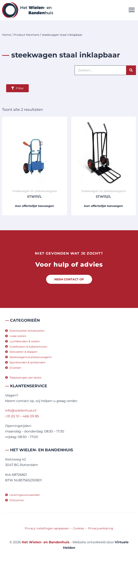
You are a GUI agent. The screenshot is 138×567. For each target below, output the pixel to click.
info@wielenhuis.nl (20, 410)
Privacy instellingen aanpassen (47, 528)
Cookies (78, 528)
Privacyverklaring (100, 528)
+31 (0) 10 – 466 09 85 (22, 416)
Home (6, 35)
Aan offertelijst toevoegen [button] (34, 206)
